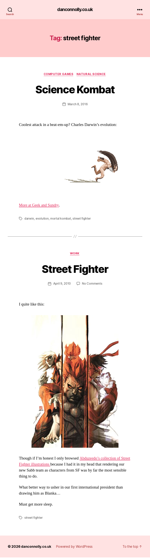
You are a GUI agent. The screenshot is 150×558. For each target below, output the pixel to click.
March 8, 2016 (77, 105)
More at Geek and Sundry (40, 205)
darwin (29, 219)
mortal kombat (61, 219)
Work (75, 254)
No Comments (92, 284)
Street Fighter (75, 269)
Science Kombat (75, 89)
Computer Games (58, 74)
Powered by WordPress (74, 547)
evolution (42, 219)
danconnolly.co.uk (75, 9)
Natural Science (92, 74)
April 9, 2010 (62, 284)
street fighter (82, 219)
